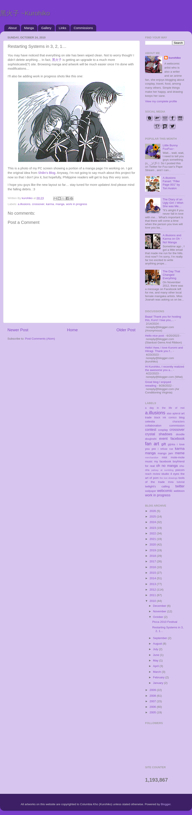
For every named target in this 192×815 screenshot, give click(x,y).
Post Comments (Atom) (40, 338)
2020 (153, 544)
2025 (153, 516)
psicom (180, 470)
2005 (153, 712)
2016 (153, 567)
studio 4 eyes (170, 473)
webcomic (164, 491)
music (149, 461)
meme (180, 453)
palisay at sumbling (162, 470)
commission (177, 425)
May (156, 660)
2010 (153, 600)
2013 (153, 584)
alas (169, 413)
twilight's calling (157, 486)
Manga (29, 28)
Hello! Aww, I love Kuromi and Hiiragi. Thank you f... (164, 349)
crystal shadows (158, 434)
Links (62, 28)
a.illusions (24, 204)
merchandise (151, 457)
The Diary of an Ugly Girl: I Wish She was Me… (173, 203)
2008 (153, 695)
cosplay (163, 429)
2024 (153, 522)
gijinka (171, 444)
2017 (153, 561)
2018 (153, 555)
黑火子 (57, 60)
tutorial (181, 482)
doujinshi (150, 438)
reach (148, 473)
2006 (153, 706)
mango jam (165, 453)
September (160, 638)
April (156, 666)
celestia (150, 421)
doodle (180, 434)
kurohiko (175, 57)
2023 (153, 527)
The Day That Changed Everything (171, 275)
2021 (153, 539)
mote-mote (178, 457)
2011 (153, 595)
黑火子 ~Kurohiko (25, 13)
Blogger (166, 804)
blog (182, 417)
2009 (153, 690)
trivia (171, 482)
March (157, 671)
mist (164, 457)
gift (163, 444)
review (156, 473)
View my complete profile (161, 101)
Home (72, 330)
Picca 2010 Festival (164, 621)
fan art (152, 443)
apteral (176, 413)
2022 (153, 533)
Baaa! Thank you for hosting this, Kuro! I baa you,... (163, 318)
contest (150, 429)
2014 (153, 578)
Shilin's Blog (46, 172)
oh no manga (167, 466)
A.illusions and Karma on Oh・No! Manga (173, 239)
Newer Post (17, 330)
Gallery (46, 28)
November (160, 611)
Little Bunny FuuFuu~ (170, 147)
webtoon (179, 491)
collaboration (153, 425)
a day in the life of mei (165, 407)
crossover (38, 204)
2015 (153, 572)
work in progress (76, 204)
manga (59, 204)
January (158, 683)
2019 (153, 550)
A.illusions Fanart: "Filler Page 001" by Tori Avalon (171, 183)
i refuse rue (165, 448)
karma (50, 204)
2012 (153, 589)
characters (178, 421)
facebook (177, 438)
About (12, 28)
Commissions (83, 28)
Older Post (125, 330)
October (158, 617)
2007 (153, 701)
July (156, 649)
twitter (180, 486)
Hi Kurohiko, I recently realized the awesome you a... (164, 368)
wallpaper (150, 491)
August (158, 643)
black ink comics (165, 417)
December (160, 605)
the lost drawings (169, 478)
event (163, 438)
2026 (153, 511)
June (156, 655)
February (159, 677)
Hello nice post (154, 335)
